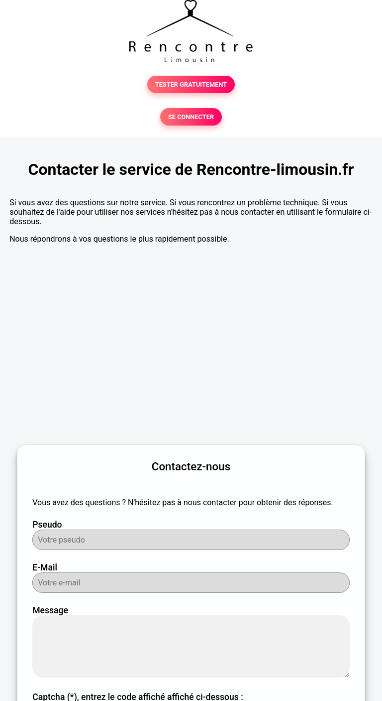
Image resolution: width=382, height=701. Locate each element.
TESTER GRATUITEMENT (191, 84)
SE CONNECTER (191, 117)
